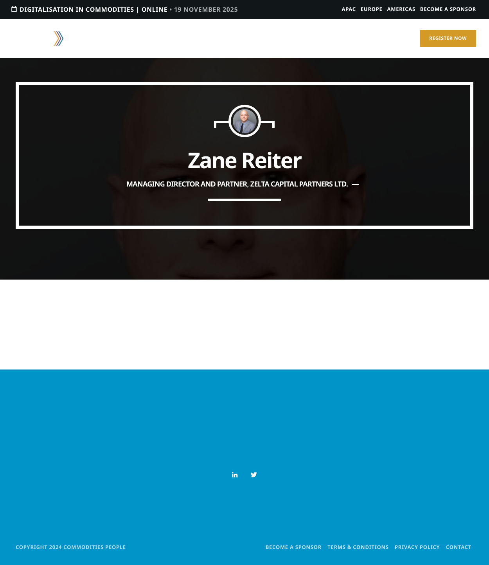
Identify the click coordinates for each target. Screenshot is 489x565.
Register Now (448, 38)
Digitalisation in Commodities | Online (124, 9)
